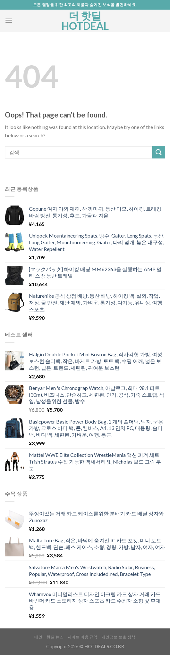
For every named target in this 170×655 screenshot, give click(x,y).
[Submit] (158, 152)
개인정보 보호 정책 (118, 637)
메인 (38, 637)
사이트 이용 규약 (83, 637)
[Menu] (9, 20)
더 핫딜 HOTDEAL (85, 21)
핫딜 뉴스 (55, 637)
